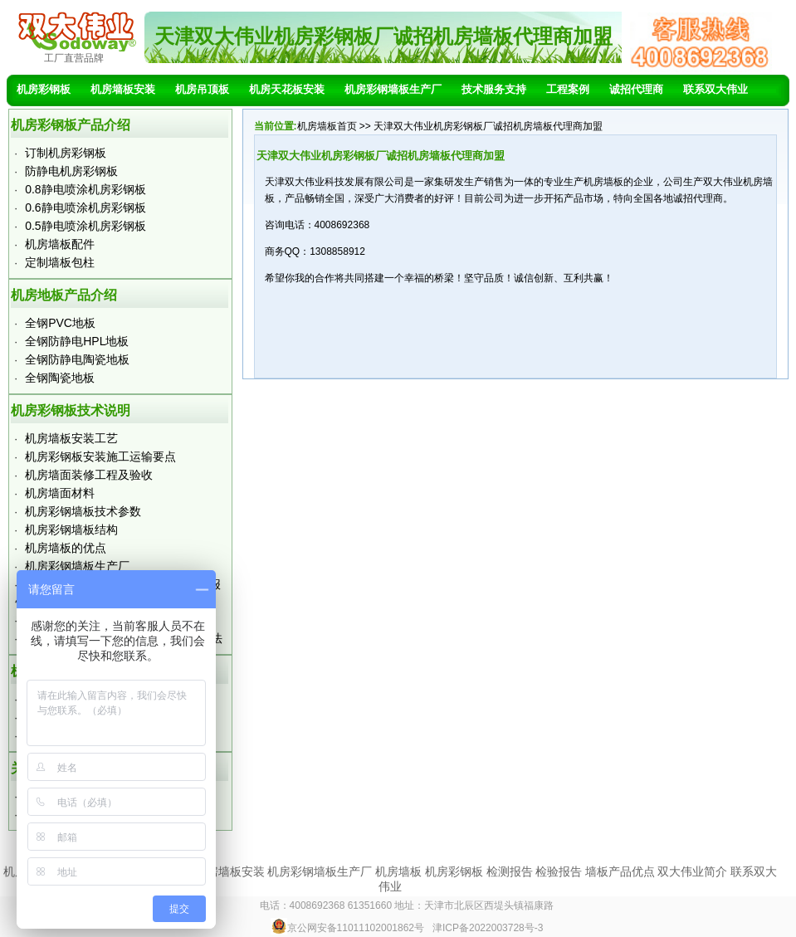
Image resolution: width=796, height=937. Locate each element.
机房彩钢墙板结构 (71, 529)
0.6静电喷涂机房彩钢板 (85, 207)
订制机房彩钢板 (65, 152)
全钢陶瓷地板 (60, 377)
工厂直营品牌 (74, 58)
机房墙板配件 (60, 244)
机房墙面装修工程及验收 (89, 474)
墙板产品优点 (620, 871)
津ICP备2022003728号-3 (487, 928)
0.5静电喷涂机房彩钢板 (85, 225)
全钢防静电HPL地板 (77, 341)
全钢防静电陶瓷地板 (77, 359)
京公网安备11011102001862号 (347, 928)
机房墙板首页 (327, 126)
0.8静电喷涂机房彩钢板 (85, 189)
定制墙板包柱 (60, 262)
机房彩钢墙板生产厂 (77, 566)
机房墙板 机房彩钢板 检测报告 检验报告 (479, 871)
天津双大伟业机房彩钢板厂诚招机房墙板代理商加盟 (383, 36)
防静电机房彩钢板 (71, 171)
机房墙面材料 (60, 493)
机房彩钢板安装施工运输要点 (100, 456)
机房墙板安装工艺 (71, 438)
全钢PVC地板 (60, 322)
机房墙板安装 (230, 871)
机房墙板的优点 (65, 547)
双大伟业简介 (692, 871)
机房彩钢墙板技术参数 (83, 511)
